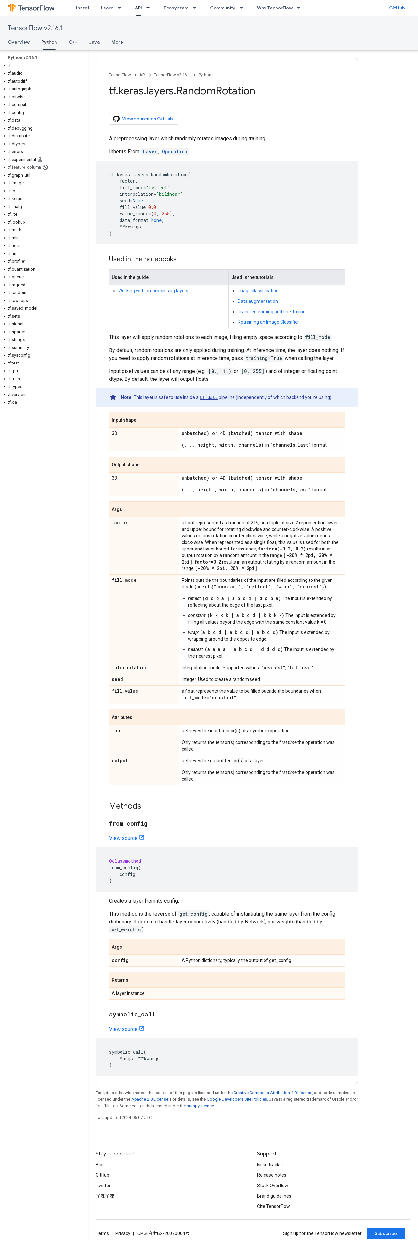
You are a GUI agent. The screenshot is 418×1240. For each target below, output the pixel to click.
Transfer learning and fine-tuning (272, 311)
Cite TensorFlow (273, 1206)
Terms (102, 1233)
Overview (19, 42)
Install (82, 8)
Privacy (122, 1233)
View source (123, 838)
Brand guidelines (274, 1196)
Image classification (258, 290)
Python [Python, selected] (49, 42)
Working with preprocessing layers (153, 290)
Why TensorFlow (275, 8)
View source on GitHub (143, 119)
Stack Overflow (272, 1185)
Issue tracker (270, 1164)
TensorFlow (120, 74)
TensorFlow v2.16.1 (35, 28)
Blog (100, 1164)
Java (94, 42)
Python (205, 74)
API (142, 74)
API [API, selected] (138, 8)
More (117, 42)
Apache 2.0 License (149, 1099)
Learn (107, 8)
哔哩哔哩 (105, 1196)
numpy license (200, 1105)
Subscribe (386, 1233)
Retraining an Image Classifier (268, 322)
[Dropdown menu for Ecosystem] (196, 8)
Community (222, 8)
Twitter (103, 1185)
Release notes (271, 1175)
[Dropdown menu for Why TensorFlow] (300, 8)
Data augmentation (258, 301)
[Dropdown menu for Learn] (121, 8)
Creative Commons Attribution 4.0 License (272, 1092)
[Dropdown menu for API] (150, 8)
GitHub (397, 8)
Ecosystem (176, 8)
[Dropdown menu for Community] (243, 8)
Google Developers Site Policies (237, 1099)
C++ (73, 42)
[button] (42, 66)
